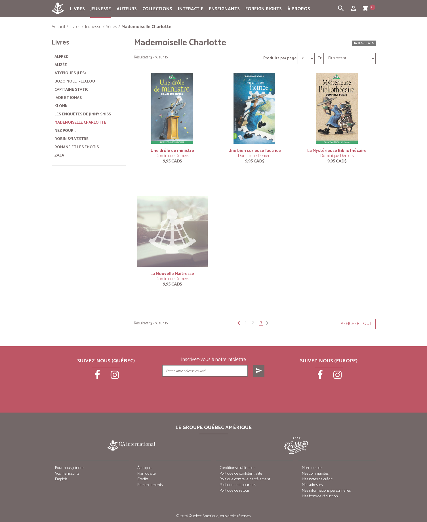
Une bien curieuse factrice (254, 150)
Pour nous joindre (69, 468)
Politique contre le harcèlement (245, 479)
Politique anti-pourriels (238, 485)
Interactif (190, 9)
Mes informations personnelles (326, 490)
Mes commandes (315, 473)
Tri (320, 58)
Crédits (142, 479)
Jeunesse (101, 9)
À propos (298, 9)
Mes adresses (312, 485)
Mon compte (312, 468)
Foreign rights (263, 9)
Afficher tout (356, 323)
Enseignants (224, 9)
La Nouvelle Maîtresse (172, 273)
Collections (157, 9)
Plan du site (146, 473)
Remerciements (150, 485)
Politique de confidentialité (241, 473)
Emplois (61, 479)
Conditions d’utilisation (238, 468)
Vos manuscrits (67, 473)
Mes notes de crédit (317, 479)
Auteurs (127, 9)
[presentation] (214, 391)
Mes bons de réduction (320, 496)
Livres (77, 9)
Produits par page (280, 58)
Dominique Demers (172, 155)
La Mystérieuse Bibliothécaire (337, 150)
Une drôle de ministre (172, 150)
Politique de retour (234, 490)
